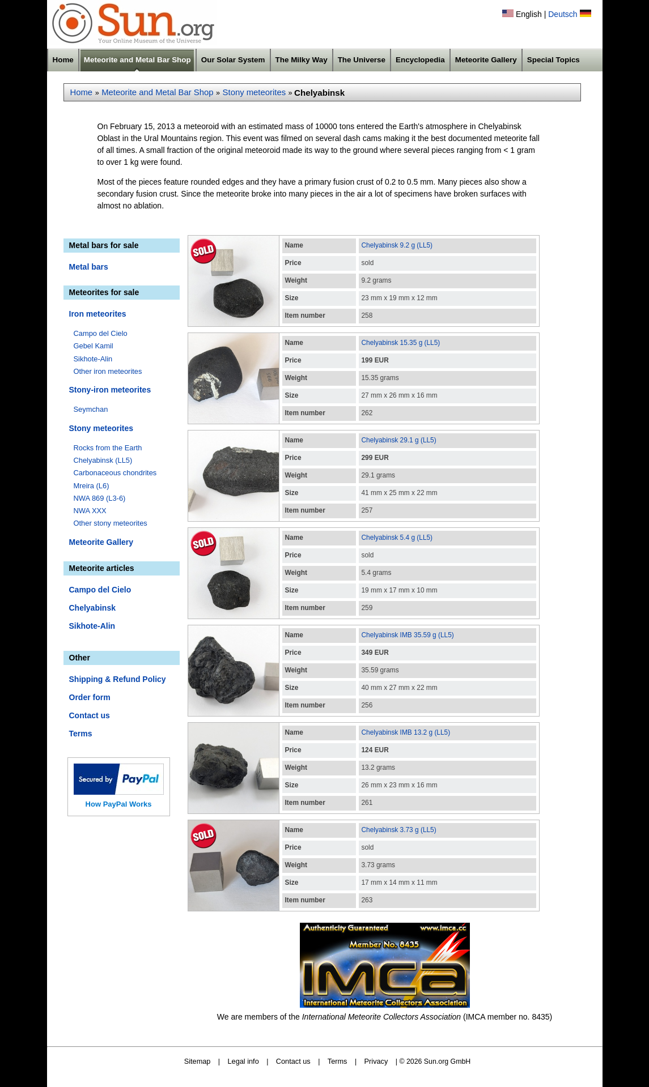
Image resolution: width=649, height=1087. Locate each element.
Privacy (376, 1061)
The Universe (361, 60)
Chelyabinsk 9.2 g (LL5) (397, 245)
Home (63, 60)
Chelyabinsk (92, 607)
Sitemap (197, 1061)
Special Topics (553, 60)
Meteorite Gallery (486, 60)
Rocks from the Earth (108, 448)
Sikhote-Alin (93, 359)
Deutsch (562, 14)
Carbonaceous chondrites (115, 472)
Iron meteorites (97, 313)
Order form (90, 697)
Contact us (89, 715)
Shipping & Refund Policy (117, 679)
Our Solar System (233, 60)
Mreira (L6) (91, 485)
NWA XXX (90, 510)
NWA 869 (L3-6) (100, 498)
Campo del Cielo (101, 333)
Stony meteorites (254, 92)
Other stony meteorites (110, 523)
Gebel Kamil (93, 346)
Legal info (243, 1061)
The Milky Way (301, 60)
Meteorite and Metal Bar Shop (137, 60)
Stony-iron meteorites (110, 389)
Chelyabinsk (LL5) (103, 460)
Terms (80, 733)
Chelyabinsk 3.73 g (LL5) (399, 830)
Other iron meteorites (108, 371)
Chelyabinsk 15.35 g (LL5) (401, 343)
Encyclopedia (420, 60)
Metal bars (88, 266)
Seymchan (91, 409)
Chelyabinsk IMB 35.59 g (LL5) (408, 635)
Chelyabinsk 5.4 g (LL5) (397, 538)
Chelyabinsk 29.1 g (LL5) (399, 440)
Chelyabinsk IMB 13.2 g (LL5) (406, 732)
